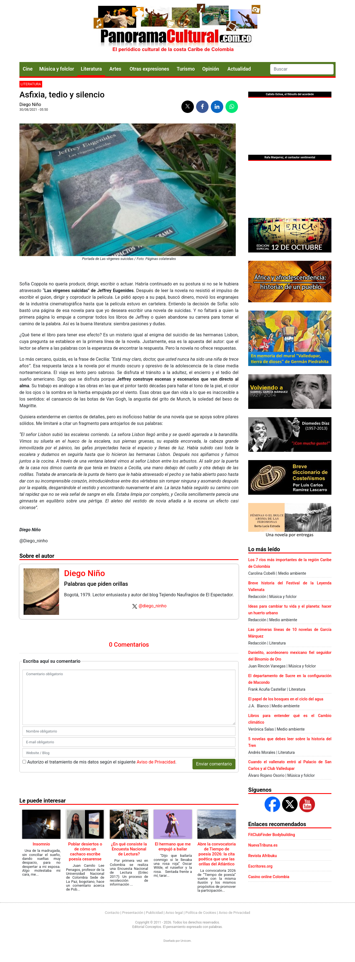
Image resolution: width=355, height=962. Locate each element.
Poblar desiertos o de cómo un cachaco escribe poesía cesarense (85, 852)
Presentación (132, 913)
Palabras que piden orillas (96, 584)
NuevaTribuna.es (263, 845)
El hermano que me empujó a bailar (173, 847)
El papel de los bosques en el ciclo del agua (285, 699)
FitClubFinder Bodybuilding (271, 834)
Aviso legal (174, 913)
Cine (27, 69)
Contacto (112, 913)
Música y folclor (56, 69)
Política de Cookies (201, 913)
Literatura (91, 69)
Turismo (186, 69)
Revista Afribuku (262, 855)
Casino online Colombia (268, 877)
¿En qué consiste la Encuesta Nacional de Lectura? (129, 849)
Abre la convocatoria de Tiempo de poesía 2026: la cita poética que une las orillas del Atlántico (216, 854)
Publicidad (154, 913)
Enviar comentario (214, 764)
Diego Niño (30, 104)
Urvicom (186, 940)
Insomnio (41, 844)
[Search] (302, 69)
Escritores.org (260, 866)
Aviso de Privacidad (156, 762)
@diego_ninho (153, 605)
